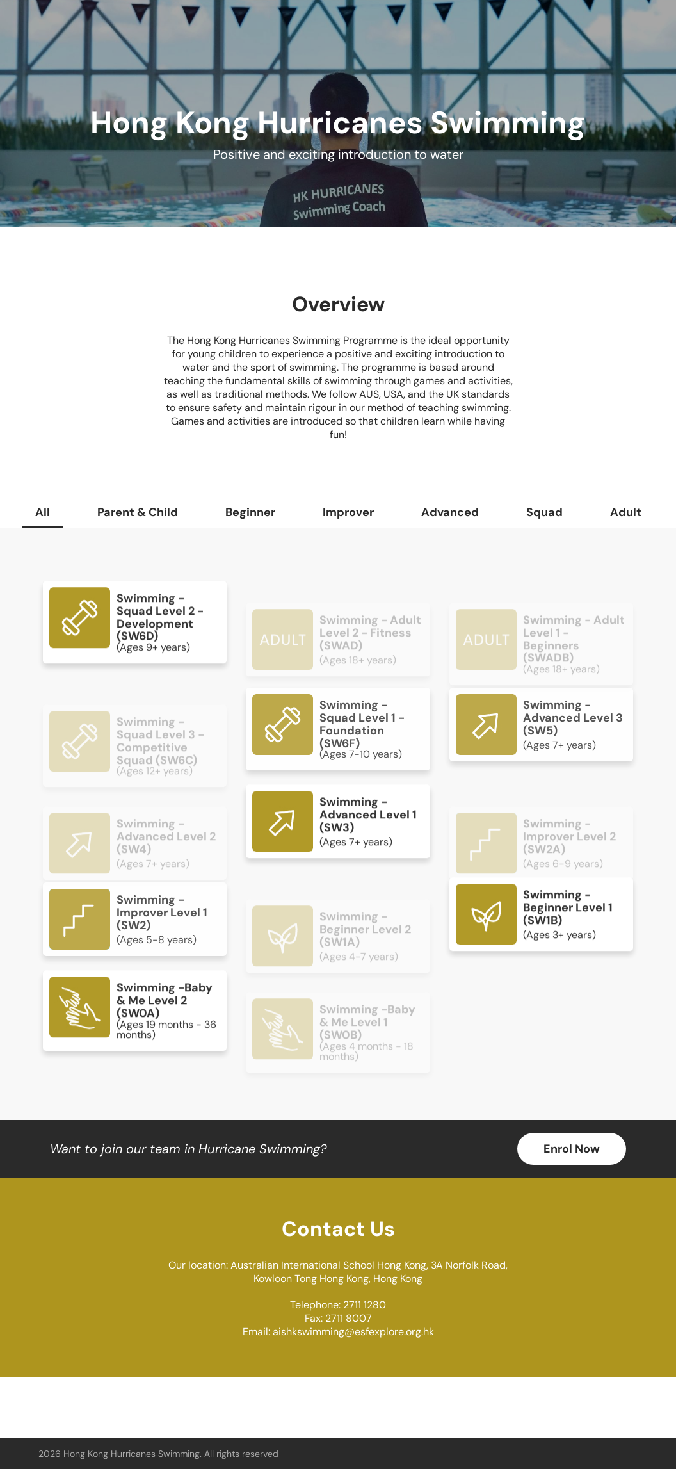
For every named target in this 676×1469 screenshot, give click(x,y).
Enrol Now (571, 1148)
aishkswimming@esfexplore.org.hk (353, 1332)
